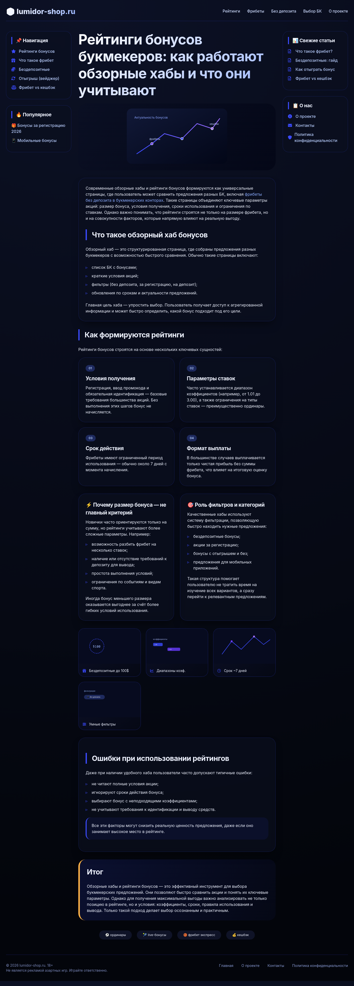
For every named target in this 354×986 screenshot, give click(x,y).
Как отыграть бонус (311, 69)
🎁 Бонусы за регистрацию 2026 (38, 128)
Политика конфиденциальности (312, 137)
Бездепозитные (30, 69)
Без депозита (283, 11)
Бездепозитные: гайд (313, 60)
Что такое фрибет (32, 60)
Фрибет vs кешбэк (33, 87)
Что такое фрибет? (310, 51)
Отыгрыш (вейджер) (35, 78)
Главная (226, 966)
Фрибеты (255, 11)
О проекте (338, 11)
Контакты (301, 125)
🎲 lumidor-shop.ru (40, 11)
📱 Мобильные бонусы (34, 140)
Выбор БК (312, 11)
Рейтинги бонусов (33, 51)
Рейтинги (231, 11)
